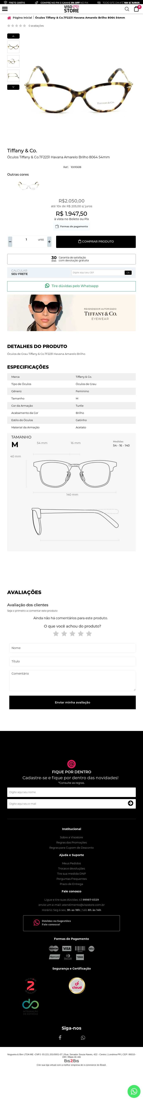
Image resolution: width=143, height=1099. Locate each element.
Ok (128, 272)
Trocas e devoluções (71, 868)
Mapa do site (74, 1057)
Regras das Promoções (71, 842)
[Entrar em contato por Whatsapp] (134, 1091)
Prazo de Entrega (71, 884)
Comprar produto (96, 241)
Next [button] (13, 87)
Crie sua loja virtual (46, 1065)
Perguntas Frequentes (72, 878)
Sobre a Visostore (71, 837)
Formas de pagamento (74, 226)
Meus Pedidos (71, 863)
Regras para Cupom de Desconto (71, 847)
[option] (13, 47)
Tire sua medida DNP (71, 873)
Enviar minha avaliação (72, 702)
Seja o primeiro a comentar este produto (32, 610)
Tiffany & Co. (22, 151)
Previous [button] (13, 36)
